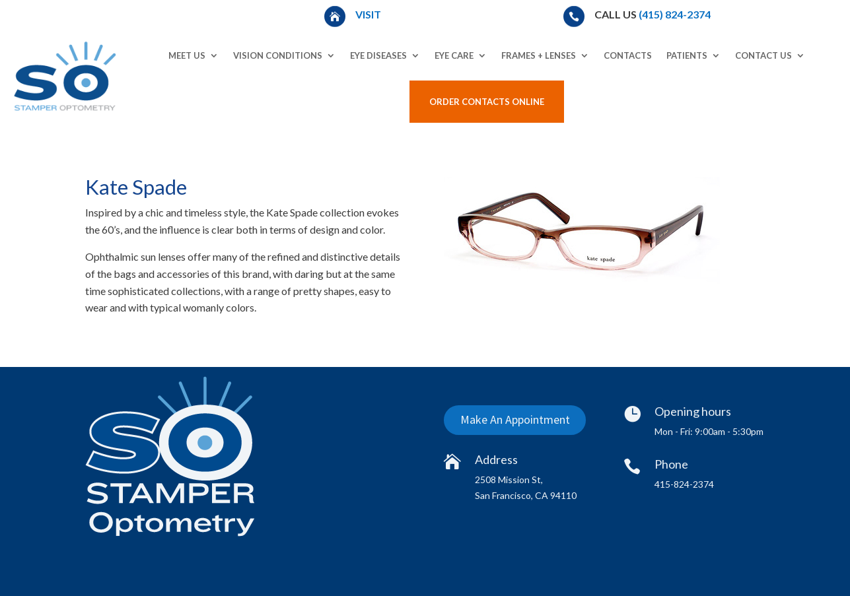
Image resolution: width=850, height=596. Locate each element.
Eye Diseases (378, 55)
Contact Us (763, 55)
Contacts (628, 55)
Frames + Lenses (538, 55)
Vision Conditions (277, 55)
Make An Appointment (514, 419)
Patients (686, 55)
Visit (369, 14)
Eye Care (454, 55)
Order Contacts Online (486, 101)
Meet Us (186, 55)
